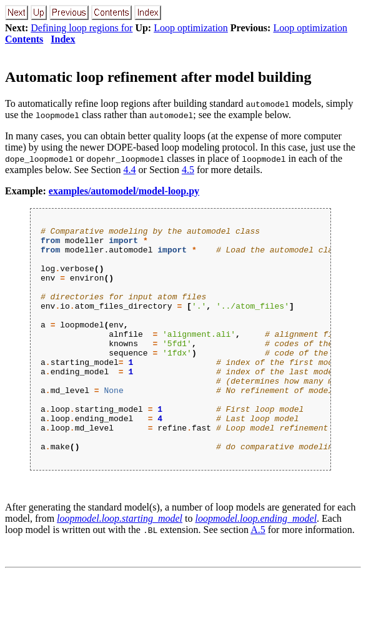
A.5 (257, 574)
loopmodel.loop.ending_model (256, 563)
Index (63, 39)
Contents (24, 39)
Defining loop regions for (81, 27)
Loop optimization (191, 27)
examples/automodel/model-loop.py (124, 191)
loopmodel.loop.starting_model (119, 563)
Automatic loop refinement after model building (158, 77)
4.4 (130, 169)
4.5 (188, 169)
